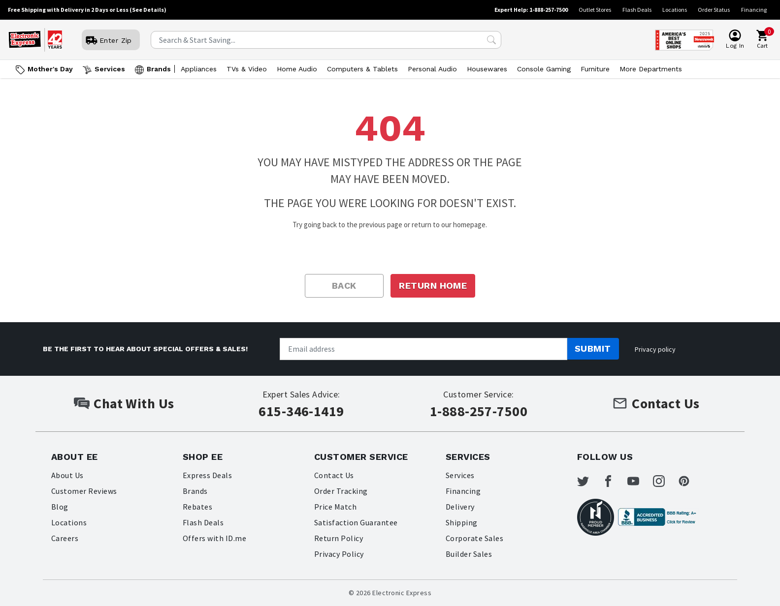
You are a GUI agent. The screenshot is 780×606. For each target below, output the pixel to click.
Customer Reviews (84, 491)
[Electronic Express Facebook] (614, 481)
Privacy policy (655, 349)
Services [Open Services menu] (110, 69)
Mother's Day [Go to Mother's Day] (50, 69)
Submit (593, 348)
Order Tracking (341, 491)
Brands (195, 491)
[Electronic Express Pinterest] (690, 481)
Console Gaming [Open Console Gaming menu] (544, 69)
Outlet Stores (595, 9)
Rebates (197, 507)
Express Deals (207, 475)
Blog (59, 507)
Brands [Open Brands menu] (159, 69)
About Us (67, 475)
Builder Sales (469, 554)
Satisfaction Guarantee (356, 522)
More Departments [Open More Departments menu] (650, 69)
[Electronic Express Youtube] (639, 481)
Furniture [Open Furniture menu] (595, 69)
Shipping (462, 522)
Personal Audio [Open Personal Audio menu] (432, 69)
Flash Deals (636, 9)
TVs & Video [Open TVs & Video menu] (247, 69)
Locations (674, 9)
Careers (64, 538)
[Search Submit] (491, 40)
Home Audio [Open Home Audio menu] (297, 69)
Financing (754, 9)
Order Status (714, 9)
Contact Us (334, 475)
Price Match (335, 507)
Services (460, 475)
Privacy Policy (339, 554)
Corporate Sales (474, 538)
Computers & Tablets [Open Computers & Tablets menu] (362, 69)
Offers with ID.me (214, 538)
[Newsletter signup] (423, 349)
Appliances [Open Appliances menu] (199, 69)
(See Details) (148, 9)
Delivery (460, 507)
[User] (111, 40)
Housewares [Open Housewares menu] (487, 69)
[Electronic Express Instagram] (665, 481)
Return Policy (338, 538)
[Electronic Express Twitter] (589, 481)
